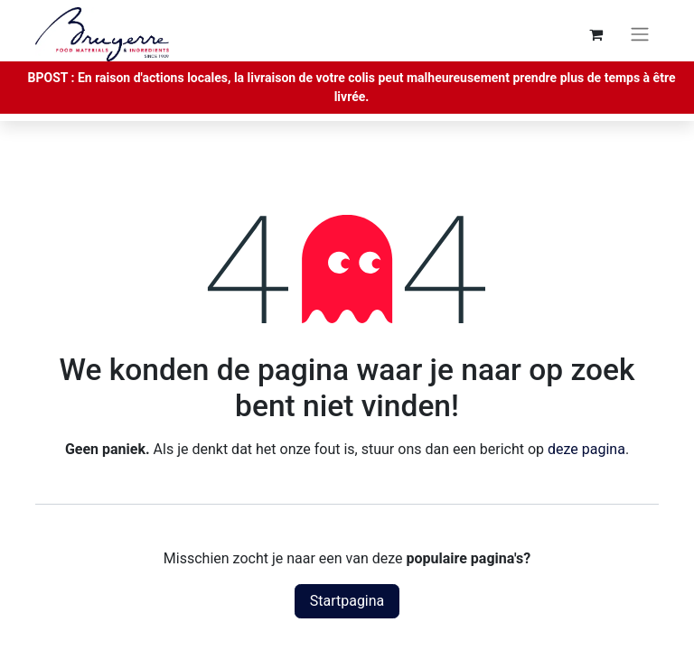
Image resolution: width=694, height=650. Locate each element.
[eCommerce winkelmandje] (595, 34)
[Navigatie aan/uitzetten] (640, 34)
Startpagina (347, 600)
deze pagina (586, 449)
